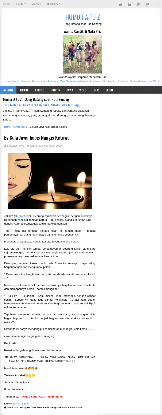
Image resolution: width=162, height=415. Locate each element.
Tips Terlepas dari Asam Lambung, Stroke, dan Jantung (94, 81)
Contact (21, 4)
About (6, 4)
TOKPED (39, 90)
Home (8, 90)
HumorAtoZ (22, 216)
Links (96, 90)
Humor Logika (20, 403)
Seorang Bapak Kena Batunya (40, 81)
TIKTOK (24, 90)
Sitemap (36, 4)
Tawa (69, 90)
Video (82, 90)
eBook (109, 90)
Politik (55, 90)
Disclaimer (53, 4)
